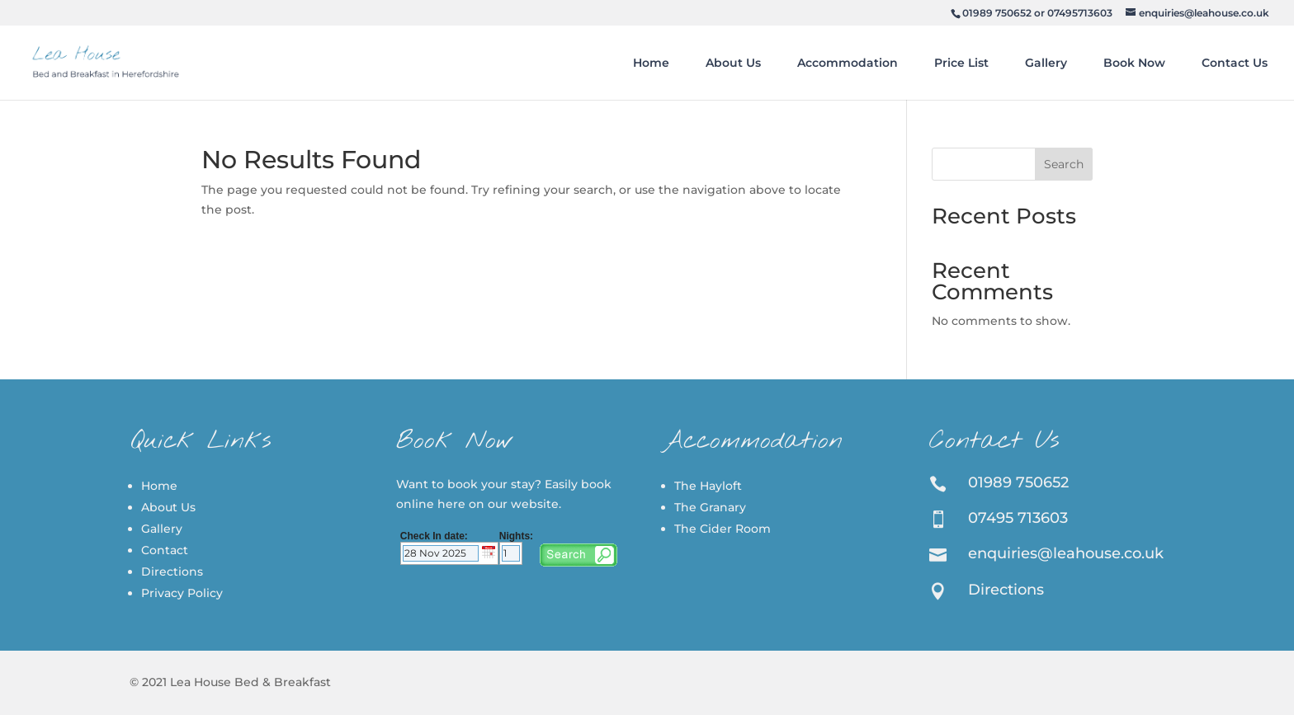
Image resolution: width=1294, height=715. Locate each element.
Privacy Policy (182, 593)
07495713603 (1079, 13)
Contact (164, 550)
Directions (172, 571)
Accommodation (847, 62)
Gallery (1046, 62)
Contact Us (1235, 62)
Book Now (1134, 62)
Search (1064, 164)
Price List (961, 62)
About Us (733, 62)
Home (651, 62)
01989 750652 (997, 13)
